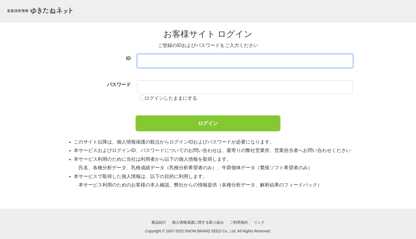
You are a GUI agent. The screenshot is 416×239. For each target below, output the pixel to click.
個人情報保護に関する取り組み (198, 222)
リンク (259, 222)
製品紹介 (158, 222)
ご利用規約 (238, 222)
